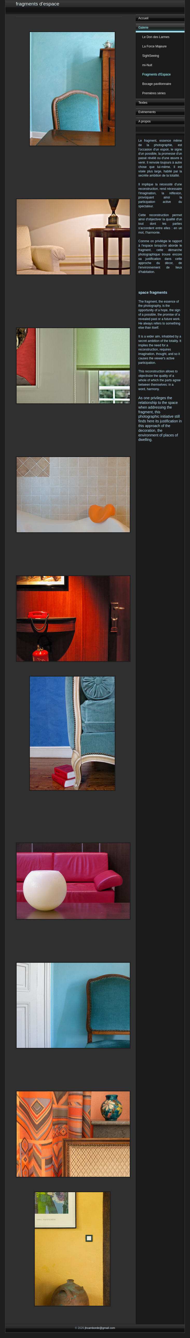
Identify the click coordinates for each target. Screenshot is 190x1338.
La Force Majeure (154, 46)
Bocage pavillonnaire (156, 84)
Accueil (143, 18)
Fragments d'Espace (156, 74)
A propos (144, 121)
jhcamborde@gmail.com (100, 1327)
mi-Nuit (147, 65)
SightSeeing (150, 56)
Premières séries (154, 93)
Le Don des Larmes (155, 37)
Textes (142, 102)
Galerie (143, 27)
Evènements (147, 112)
